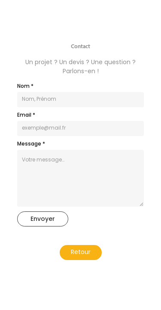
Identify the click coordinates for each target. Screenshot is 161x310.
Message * (31, 144)
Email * (26, 115)
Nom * (25, 86)
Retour (81, 252)
